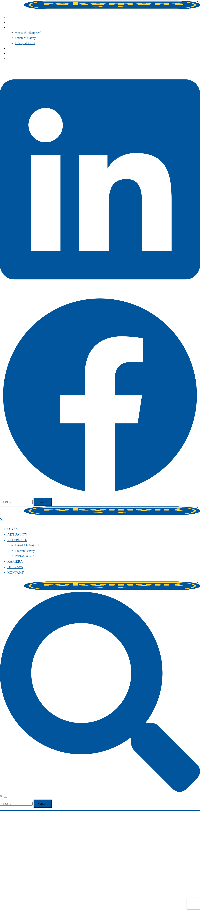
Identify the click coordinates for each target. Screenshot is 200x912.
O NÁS (12, 17)
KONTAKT (15, 59)
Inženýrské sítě (25, 43)
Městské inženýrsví (28, 32)
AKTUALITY (16, 22)
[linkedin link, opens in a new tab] (100, 292)
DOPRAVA (14, 53)
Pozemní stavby (25, 38)
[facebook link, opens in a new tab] (100, 494)
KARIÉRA (14, 48)
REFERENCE (16, 27)
